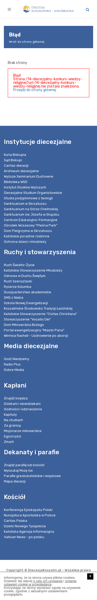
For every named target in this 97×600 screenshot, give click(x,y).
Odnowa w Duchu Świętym (25, 276)
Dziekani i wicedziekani (22, 404)
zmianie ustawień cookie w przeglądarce (40, 582)
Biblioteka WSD (15, 182)
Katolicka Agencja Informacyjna (29, 531)
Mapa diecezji (15, 481)
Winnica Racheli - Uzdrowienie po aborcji (36, 336)
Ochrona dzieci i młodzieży (25, 242)
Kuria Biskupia (15, 155)
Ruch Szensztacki (18, 281)
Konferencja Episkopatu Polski (28, 510)
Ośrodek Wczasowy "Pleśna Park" (30, 225)
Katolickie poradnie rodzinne (26, 236)
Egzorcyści (12, 436)
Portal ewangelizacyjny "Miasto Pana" (34, 330)
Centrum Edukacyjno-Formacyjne (30, 220)
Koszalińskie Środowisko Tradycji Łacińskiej (38, 308)
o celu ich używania (47, 581)
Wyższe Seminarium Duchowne (28, 176)
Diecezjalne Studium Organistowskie (33, 193)
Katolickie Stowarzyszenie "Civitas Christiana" (40, 314)
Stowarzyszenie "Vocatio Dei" (27, 319)
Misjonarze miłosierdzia (22, 431)
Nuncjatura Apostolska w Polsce (30, 515)
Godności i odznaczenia (23, 409)
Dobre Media (14, 370)
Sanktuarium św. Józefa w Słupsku (31, 214)
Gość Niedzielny (16, 359)
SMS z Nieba (13, 297)
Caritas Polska (15, 521)
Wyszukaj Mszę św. (18, 470)
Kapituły (10, 414)
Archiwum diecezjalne (21, 171)
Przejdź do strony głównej (34, 90)
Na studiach (13, 420)
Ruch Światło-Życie (19, 265)
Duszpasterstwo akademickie (27, 292)
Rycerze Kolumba (17, 287)
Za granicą (12, 425)
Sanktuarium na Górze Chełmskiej (31, 209)
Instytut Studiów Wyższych (25, 187)
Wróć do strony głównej (26, 41)
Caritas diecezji (16, 165)
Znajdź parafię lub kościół (24, 465)
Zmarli (9, 442)
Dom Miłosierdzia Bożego (24, 325)
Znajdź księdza (16, 398)
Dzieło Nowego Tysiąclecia (25, 526)
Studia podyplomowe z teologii (28, 198)
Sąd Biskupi (13, 160)
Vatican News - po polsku (24, 537)
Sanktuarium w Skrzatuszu (25, 204)
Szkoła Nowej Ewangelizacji (26, 303)
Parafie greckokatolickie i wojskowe (32, 476)
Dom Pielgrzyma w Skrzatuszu (28, 231)
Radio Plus (12, 364)
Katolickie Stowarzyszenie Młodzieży (33, 270)
